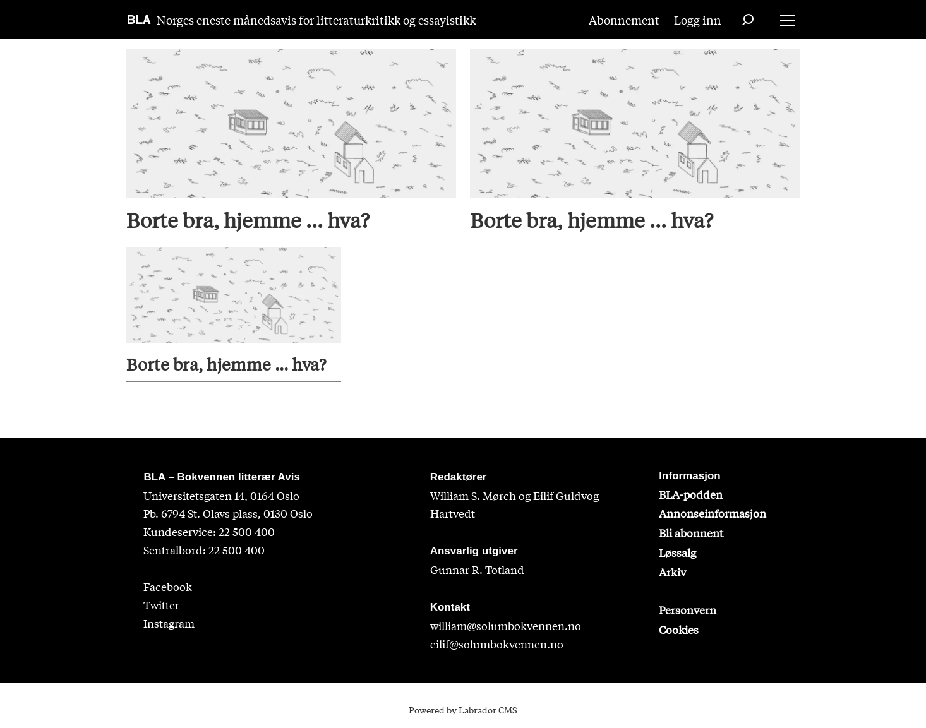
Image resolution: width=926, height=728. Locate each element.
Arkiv (672, 572)
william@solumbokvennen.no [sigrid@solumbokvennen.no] (505, 625)
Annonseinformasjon (712, 513)
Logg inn (697, 19)
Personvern (687, 610)
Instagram (169, 623)
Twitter (161, 604)
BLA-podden (691, 494)
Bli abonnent (691, 532)
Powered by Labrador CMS (463, 709)
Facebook (167, 586)
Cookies (679, 629)
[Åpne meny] (787, 19)
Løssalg (677, 552)
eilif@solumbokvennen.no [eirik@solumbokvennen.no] (496, 644)
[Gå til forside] (139, 19)
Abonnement (624, 19)
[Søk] (747, 19)
